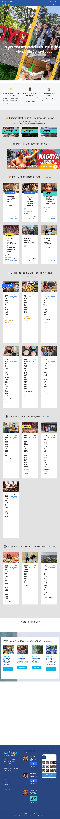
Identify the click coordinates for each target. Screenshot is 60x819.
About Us (6, 784)
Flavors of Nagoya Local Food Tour (33, 758)
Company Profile (8, 789)
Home (5, 777)
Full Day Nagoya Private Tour (29, 240)
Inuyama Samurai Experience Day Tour (48, 241)
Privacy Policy (16, 815)
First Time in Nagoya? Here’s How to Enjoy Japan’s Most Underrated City (7, 661)
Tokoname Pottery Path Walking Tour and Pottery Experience (7, 582)
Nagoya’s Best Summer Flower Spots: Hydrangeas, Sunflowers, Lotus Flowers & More (51, 661)
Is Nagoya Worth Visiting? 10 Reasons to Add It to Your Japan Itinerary (22, 660)
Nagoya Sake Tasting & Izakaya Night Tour (33, 793)
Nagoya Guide (7, 782)
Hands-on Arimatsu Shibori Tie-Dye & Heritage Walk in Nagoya (45, 451)
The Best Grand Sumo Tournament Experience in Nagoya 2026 (26, 451)
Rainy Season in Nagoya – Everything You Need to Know (36, 660)
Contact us (6, 792)
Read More (8, 669)
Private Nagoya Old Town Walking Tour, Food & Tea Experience (45, 374)
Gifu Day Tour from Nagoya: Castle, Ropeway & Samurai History (45, 580)
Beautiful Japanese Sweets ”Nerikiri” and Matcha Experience (26, 374)
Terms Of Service (34, 815)
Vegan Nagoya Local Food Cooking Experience (45, 305)
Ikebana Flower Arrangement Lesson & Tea (6, 445)
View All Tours (46, 177)
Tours (5, 779)
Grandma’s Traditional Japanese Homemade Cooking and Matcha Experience (7, 377)
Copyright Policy (25, 815)
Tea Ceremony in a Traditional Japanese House (6, 506)
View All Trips (52, 547)
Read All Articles (48, 641)
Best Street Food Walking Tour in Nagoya (7, 305)
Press (5, 787)
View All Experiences (31, 276)
